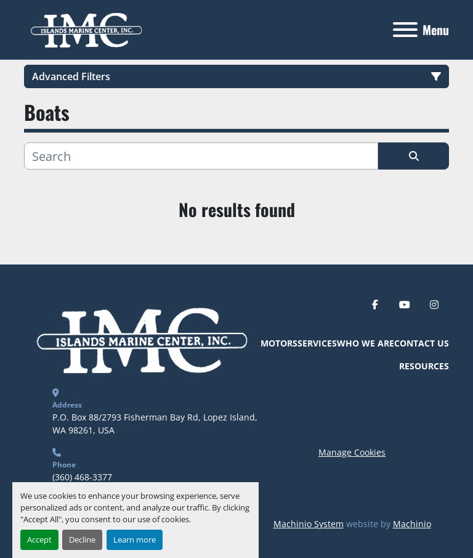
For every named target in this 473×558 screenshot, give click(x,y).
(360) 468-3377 (82, 477)
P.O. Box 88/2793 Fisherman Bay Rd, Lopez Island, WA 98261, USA (156, 423)
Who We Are (365, 343)
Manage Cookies (352, 452)
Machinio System (308, 524)
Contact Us (421, 343)
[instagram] (434, 304)
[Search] (201, 156)
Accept (39, 539)
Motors (279, 343)
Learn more (134, 539)
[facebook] (375, 304)
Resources (424, 366)
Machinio (412, 524)
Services (317, 343)
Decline (82, 539)
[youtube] (404, 304)
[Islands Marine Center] (139, 338)
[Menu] (405, 29)
